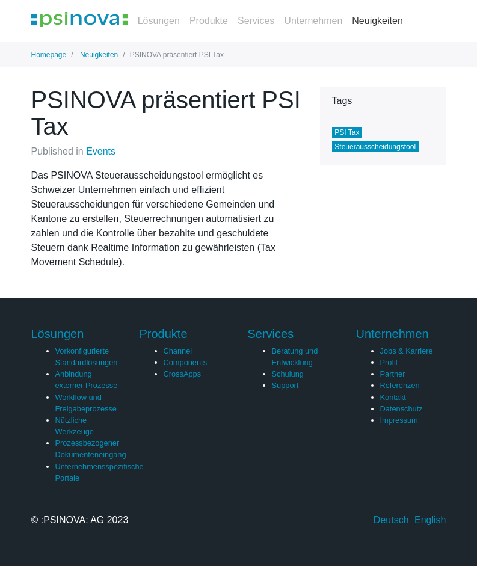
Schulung (288, 373)
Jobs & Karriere (406, 350)
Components (186, 362)
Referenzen (400, 385)
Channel (178, 350)
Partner (392, 373)
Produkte (208, 21)
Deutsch (391, 520)
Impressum (399, 420)
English (430, 520)
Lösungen (159, 21)
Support (285, 385)
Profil (389, 362)
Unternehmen (313, 21)
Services (256, 21)
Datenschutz (401, 408)
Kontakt (393, 397)
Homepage (49, 55)
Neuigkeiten (377, 21)
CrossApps (183, 373)
